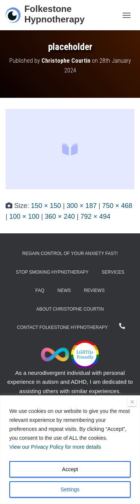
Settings (70, 489)
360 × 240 (60, 216)
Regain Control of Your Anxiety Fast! (70, 253)
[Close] (132, 401)
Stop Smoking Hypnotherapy (52, 272)
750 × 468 (117, 205)
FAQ (39, 290)
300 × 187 (81, 205)
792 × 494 (95, 216)
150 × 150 (46, 205)
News (64, 290)
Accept (70, 469)
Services (113, 272)
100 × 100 (24, 216)
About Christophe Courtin (70, 309)
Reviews (94, 290)
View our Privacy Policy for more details (55, 447)
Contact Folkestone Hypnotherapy (62, 327)
